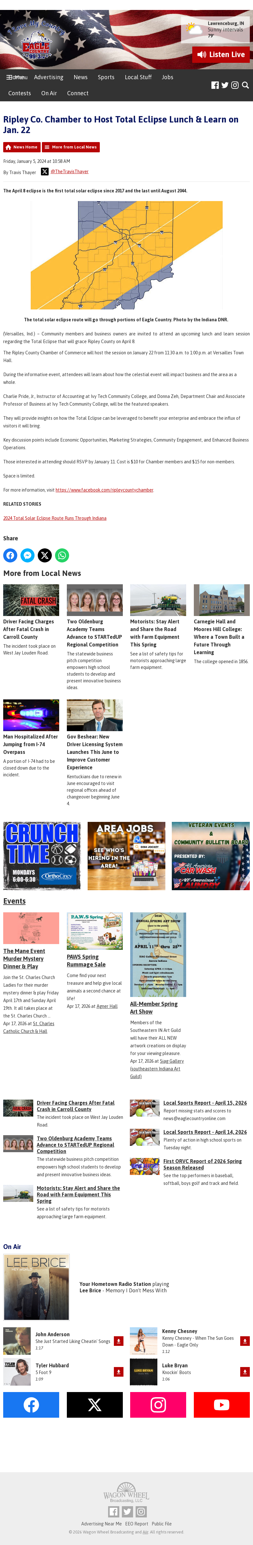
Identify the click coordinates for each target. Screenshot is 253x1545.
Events (14, 901)
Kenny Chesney (179, 1331)
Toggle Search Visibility (246, 85)
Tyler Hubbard (52, 1365)
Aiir (145, 1532)
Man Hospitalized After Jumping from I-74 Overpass (31, 727)
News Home (25, 147)
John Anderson (53, 1334)
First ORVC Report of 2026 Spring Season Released (202, 1164)
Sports (106, 77)
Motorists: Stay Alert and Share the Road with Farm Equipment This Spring (158, 615)
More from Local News (74, 147)
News (81, 77)
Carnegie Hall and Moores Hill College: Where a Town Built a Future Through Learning (222, 619)
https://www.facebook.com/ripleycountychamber (104, 490)
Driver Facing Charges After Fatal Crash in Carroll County (31, 612)
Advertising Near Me (101, 1523)
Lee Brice (90, 1290)
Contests (19, 93)
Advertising (48, 77)
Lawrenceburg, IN (226, 23)
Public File (162, 1523)
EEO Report (136, 1523)
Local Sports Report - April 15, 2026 (205, 1103)
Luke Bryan (175, 1365)
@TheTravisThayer (65, 171)
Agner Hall (107, 1006)
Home (16, 77)
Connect (78, 93)
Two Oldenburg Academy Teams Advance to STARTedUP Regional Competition (95, 615)
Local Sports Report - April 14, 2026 (205, 1132)
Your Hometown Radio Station (115, 1284)
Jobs (167, 77)
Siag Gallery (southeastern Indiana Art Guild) (157, 1069)
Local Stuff (138, 77)
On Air (49, 93)
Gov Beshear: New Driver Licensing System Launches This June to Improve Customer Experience (95, 734)
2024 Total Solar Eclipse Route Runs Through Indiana (55, 518)
